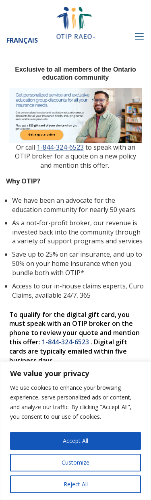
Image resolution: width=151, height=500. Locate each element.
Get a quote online (42, 135)
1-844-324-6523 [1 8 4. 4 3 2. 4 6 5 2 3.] (60, 147)
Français (22, 40)
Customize (75, 462)
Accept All (75, 440)
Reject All (76, 484)
